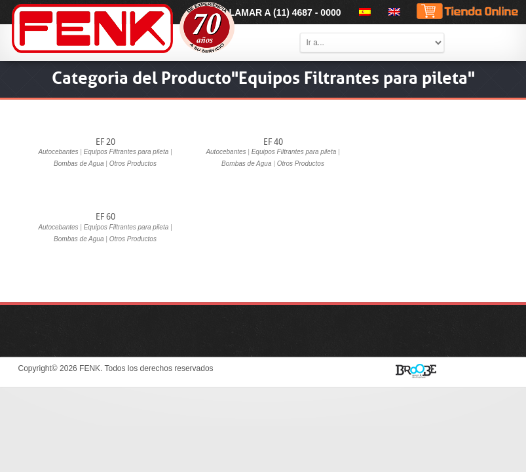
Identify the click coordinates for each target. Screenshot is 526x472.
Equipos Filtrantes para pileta (126, 151)
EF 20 (105, 142)
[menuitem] (362, 12)
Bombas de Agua (78, 163)
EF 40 (273, 142)
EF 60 (105, 217)
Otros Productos (133, 163)
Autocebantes (58, 151)
